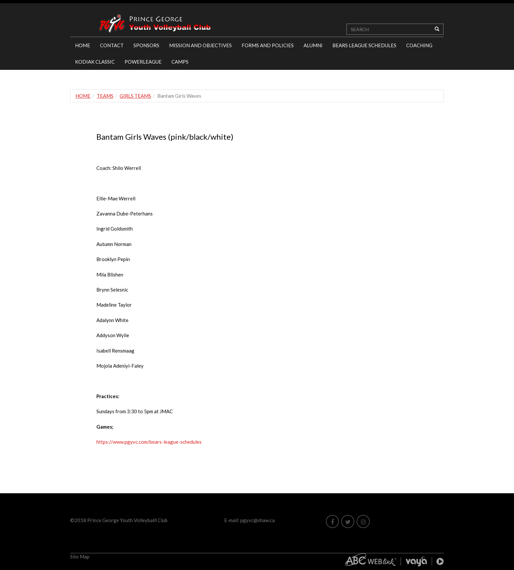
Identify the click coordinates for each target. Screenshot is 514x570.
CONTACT (112, 45)
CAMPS (179, 62)
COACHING (419, 45)
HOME (82, 45)
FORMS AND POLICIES (268, 45)
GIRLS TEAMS (135, 96)
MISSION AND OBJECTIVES (200, 45)
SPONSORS (146, 45)
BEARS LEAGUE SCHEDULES (364, 45)
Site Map (79, 557)
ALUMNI (313, 45)
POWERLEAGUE (143, 62)
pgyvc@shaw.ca (257, 520)
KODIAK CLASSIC (95, 62)
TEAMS (105, 96)
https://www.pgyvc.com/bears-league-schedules (149, 442)
